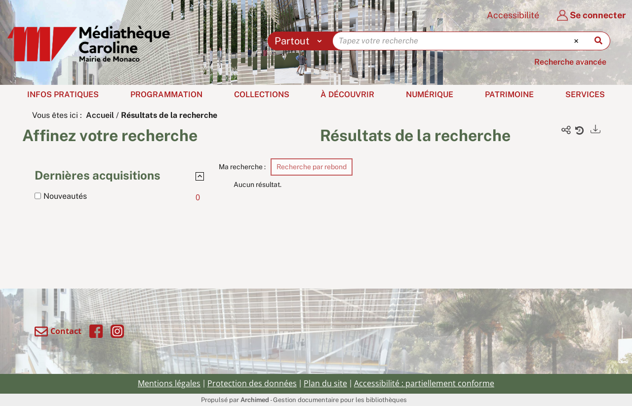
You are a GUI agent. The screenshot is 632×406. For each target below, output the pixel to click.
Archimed (254, 400)
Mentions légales (169, 383)
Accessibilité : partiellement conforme (424, 383)
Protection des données (252, 383)
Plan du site (325, 383)
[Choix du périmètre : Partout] (300, 41)
